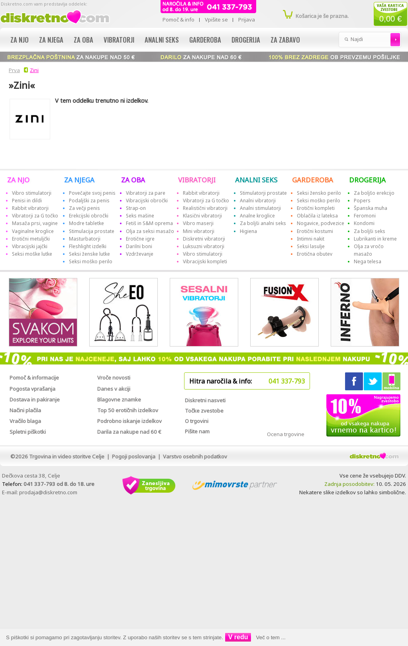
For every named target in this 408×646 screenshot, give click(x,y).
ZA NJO (18, 179)
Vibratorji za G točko (35, 215)
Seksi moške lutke (32, 254)
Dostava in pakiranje (35, 399)
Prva (13, 70)
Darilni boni (139, 246)
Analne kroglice (257, 215)
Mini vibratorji (198, 231)
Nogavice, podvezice (320, 223)
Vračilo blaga (25, 421)
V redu (238, 637)
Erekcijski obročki (88, 215)
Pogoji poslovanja (133, 456)
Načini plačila (25, 410)
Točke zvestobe (204, 410)
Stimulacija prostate (91, 231)
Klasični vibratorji (202, 215)
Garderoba (205, 40)
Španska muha (370, 208)
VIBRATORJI (197, 179)
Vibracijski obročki (147, 200)
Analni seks (162, 40)
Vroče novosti (113, 377)
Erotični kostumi (315, 231)
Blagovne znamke (119, 399)
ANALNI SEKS (256, 179)
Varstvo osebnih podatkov (195, 456)
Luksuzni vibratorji (203, 246)
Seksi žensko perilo (319, 193)
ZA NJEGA (79, 179)
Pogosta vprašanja (32, 388)
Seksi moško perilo (90, 261)
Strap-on (136, 208)
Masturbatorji (84, 238)
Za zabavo (285, 40)
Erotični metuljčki (31, 238)
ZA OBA (133, 179)
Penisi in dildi (27, 200)
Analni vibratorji (258, 200)
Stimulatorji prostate (263, 193)
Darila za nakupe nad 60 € (129, 431)
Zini (34, 70)
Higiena (248, 231)
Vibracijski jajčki (29, 246)
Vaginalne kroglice (33, 231)
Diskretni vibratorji (204, 238)
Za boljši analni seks (263, 223)
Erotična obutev (314, 254)
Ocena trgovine (285, 434)
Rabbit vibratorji (30, 208)
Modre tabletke (86, 223)
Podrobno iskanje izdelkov (129, 421)
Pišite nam (197, 431)
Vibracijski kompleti (205, 261)
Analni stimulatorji (260, 208)
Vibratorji (119, 40)
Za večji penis (84, 208)
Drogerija (245, 40)
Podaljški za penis (89, 200)
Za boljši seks (369, 231)
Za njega (51, 40)
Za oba (83, 40)
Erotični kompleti (316, 208)
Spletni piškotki (28, 431)
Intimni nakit (310, 238)
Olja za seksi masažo (150, 231)
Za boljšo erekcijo (374, 193)
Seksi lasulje (311, 246)
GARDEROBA (312, 179)
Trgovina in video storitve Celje (66, 456)
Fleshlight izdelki (87, 246)
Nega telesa (367, 261)
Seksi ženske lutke (89, 254)
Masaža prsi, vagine (35, 223)
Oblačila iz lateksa (317, 215)
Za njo (19, 40)
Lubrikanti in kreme (375, 238)
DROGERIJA (367, 179)
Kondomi (364, 223)
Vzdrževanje (139, 254)
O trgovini (196, 421)
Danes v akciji (113, 388)
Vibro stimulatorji (31, 193)
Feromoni (365, 215)
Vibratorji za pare (145, 193)
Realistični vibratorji (205, 208)
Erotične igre (140, 238)
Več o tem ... (271, 637)
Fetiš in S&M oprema (149, 223)
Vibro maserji (198, 223)
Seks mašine (140, 215)
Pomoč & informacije (34, 377)
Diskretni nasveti (205, 400)
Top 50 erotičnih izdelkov (127, 410)
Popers (362, 200)
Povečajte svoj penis (92, 193)
